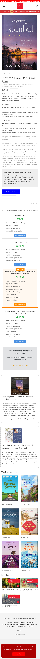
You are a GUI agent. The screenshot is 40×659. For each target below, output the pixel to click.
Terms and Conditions (13, 622)
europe (33, 157)
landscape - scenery (7, 151)
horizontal (34, 153)
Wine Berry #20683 (7, 570)
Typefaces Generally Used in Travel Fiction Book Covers (9, 606)
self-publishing (28, 164)
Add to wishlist (9, 197)
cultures (28, 157)
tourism (4, 155)
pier (12, 158)
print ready (8, 166)
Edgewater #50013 (25, 570)
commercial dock (22, 153)
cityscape (26, 155)
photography (31, 162)
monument (5, 162)
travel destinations (24, 158)
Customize (11, 191)
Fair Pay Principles (32, 624)
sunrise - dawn (11, 155)
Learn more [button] (28, 649)
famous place (13, 160)
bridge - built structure (8, 153)
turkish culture (31, 151)
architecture (19, 157)
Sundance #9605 (7, 537)
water (14, 157)
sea (15, 158)
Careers (9, 626)
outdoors (24, 162)
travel (15, 153)
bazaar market (19, 155)
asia (24, 157)
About (7, 624)
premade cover (9, 164)
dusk (11, 157)
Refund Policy (29, 622)
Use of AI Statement (17, 626)
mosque (24, 149)
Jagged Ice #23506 (25, 505)
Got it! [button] (19, 654)
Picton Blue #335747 (7, 504)
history (20, 160)
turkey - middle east (15, 149)
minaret (31, 160)
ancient (31, 158)
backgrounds (5, 157)
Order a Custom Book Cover (20, 365)
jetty (27, 160)
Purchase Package (20, 235)
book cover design (19, 164)
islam (23, 160)
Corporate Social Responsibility (18, 624)
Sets (32, 626)
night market (12, 162)
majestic (31, 155)
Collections (27, 626)
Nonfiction (5, 74)
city (35, 155)
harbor (30, 153)
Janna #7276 (24, 537)
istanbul (7, 149)
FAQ (3, 624)
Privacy (22, 622)
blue (35, 158)
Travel (10, 74)
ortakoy (15, 151)
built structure (5, 160)
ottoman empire (6, 158)
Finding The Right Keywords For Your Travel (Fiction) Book (29, 590)
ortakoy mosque (22, 151)
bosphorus (30, 149)
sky (17, 158)
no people (19, 162)
